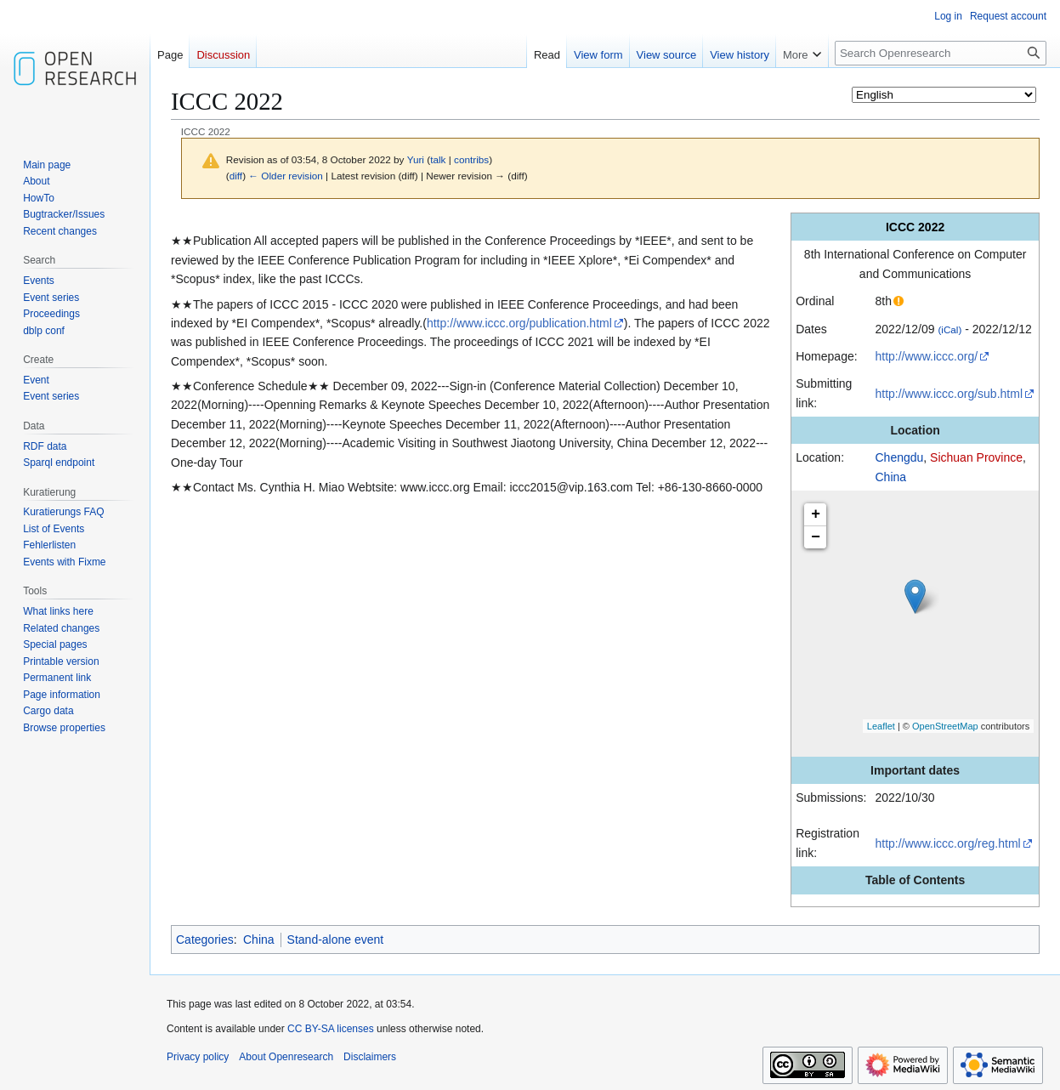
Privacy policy (198, 1057)
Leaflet (881, 726)
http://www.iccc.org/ (926, 356)
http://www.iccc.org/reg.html (947, 843)
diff (236, 175)
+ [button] (815, 514)
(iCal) (949, 329)
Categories (205, 939)
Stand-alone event (335, 939)
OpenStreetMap (945, 726)
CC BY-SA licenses (330, 1029)
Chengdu (899, 457)
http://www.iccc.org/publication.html (519, 323)
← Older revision (285, 175)
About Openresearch (286, 1057)
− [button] (815, 537)
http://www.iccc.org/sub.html (949, 393)
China (890, 477)
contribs (471, 159)
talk (437, 159)
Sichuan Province (976, 457)
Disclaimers (369, 1057)
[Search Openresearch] (940, 53)
